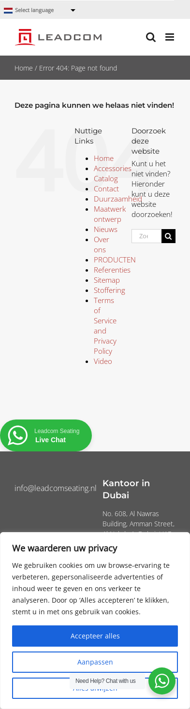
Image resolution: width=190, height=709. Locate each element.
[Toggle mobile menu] (170, 37)
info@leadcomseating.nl (56, 488)
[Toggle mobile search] (151, 37)
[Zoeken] (168, 236)
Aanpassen (95, 661)
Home (24, 67)
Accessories (113, 168)
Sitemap (107, 280)
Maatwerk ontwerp (110, 214)
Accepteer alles (95, 635)
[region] (95, 620)
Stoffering (109, 290)
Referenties (112, 270)
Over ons (101, 244)
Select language (29, 11)
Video (103, 361)
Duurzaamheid (118, 198)
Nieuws (105, 229)
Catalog (106, 178)
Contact (106, 188)
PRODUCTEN (115, 259)
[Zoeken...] (146, 236)
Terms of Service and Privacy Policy (105, 325)
